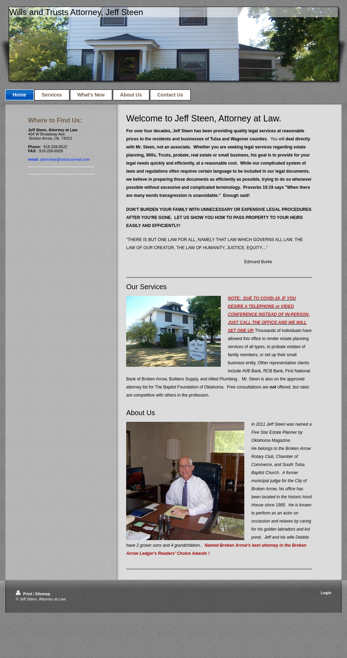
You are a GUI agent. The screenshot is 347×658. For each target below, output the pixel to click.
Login (326, 593)
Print (24, 594)
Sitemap (42, 594)
